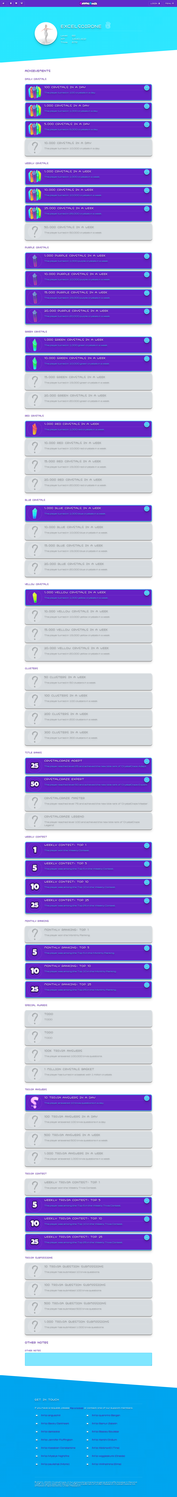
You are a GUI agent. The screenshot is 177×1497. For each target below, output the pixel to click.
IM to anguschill (50, 1415)
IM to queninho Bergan (106, 1415)
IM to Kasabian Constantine (58, 1447)
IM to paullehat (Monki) (55, 1463)
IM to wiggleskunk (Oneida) (108, 1455)
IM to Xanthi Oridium (104, 1439)
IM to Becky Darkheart (55, 1423)
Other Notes (33, 1350)
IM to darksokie (50, 1431)
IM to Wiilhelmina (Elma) (106, 1463)
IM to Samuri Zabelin (104, 1423)
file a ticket (76, 1407)
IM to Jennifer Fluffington (57, 1439)
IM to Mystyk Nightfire (55, 1455)
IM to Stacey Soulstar (105, 1431)
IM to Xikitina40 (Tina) (105, 1447)
